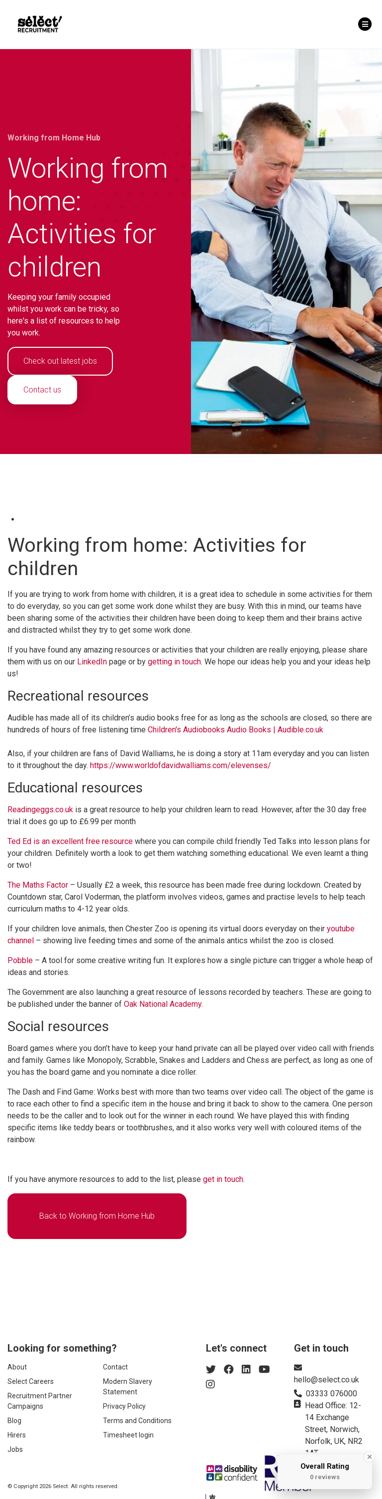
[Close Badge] (370, 1457)
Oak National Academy (162, 1004)
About (17, 1367)
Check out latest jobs (60, 361)
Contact (115, 1367)
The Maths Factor (37, 885)
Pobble (20, 960)
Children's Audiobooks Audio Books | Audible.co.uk (235, 729)
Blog (14, 1421)
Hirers (16, 1435)
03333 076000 (331, 1393)
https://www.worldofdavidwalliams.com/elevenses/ (180, 765)
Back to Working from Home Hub (97, 1216)
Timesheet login (128, 1435)
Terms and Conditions (137, 1421)
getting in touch (174, 661)
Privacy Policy (124, 1406)
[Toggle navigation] (365, 24)
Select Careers (30, 1381)
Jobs (15, 1449)
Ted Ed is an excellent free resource (70, 841)
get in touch (223, 1179)
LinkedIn (92, 661)
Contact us (42, 389)
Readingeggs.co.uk (40, 809)
